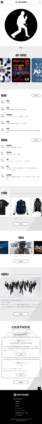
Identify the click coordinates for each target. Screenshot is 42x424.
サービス (17, 403)
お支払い (17, 406)
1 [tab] (16, 85)
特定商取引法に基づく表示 (21, 413)
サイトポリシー (19, 408)
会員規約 (17, 401)
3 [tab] (21, 85)
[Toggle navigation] (40, 2)
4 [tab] (23, 85)
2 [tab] (18, 85)
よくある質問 (18, 415)
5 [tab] (25, 85)
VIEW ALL (36, 95)
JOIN (21, 354)
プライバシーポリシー (20, 410)
